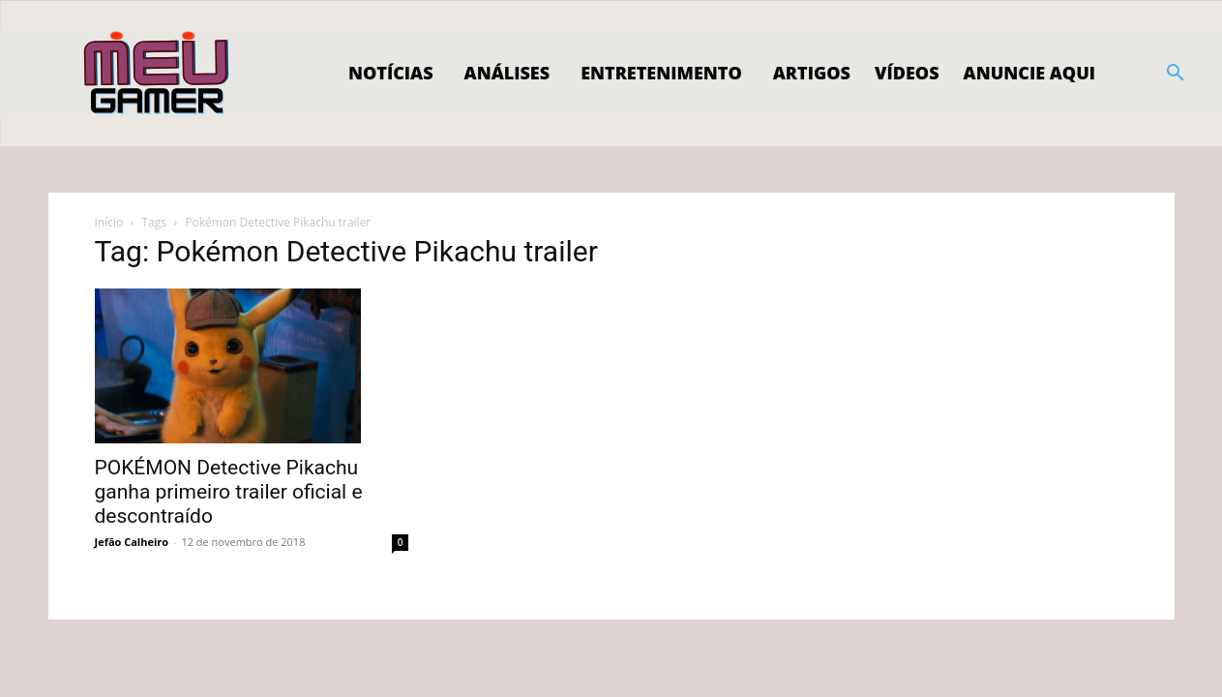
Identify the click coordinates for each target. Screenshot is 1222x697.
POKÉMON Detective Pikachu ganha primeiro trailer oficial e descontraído (229, 492)
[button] (1175, 73)
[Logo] (157, 73)
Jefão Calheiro (132, 541)
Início (109, 222)
